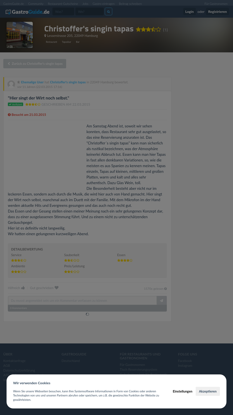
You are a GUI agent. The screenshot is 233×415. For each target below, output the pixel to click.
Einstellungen (182, 391)
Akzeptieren (208, 391)
